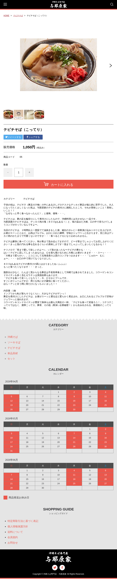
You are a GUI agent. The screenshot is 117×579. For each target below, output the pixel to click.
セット (11, 358)
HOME (6, 15)
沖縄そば (13, 337)
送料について (15, 532)
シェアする (33, 137)
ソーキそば (14, 342)
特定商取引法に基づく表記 (23, 521)
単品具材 (13, 353)
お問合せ (13, 543)
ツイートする (13, 137)
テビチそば (18, 15)
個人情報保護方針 (18, 526)
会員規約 (13, 537)
